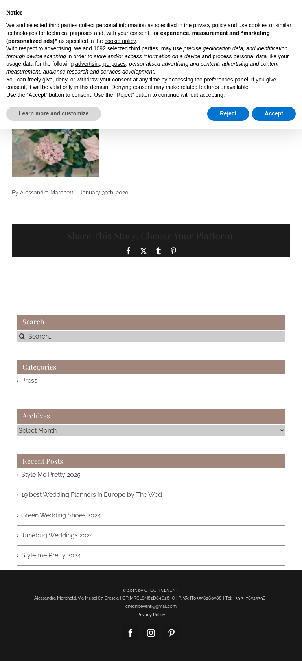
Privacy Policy (151, 614)
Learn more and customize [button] (53, 113)
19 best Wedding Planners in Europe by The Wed (91, 494)
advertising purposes (100, 64)
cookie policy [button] (120, 41)
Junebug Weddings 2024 (57, 535)
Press (29, 380)
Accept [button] (274, 113)
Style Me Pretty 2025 (51, 474)
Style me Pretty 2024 (51, 555)
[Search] (22, 336)
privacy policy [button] (209, 25)
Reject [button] (228, 113)
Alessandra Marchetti (47, 192)
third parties (143, 48)
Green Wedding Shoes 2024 (61, 515)
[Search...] (151, 336)
